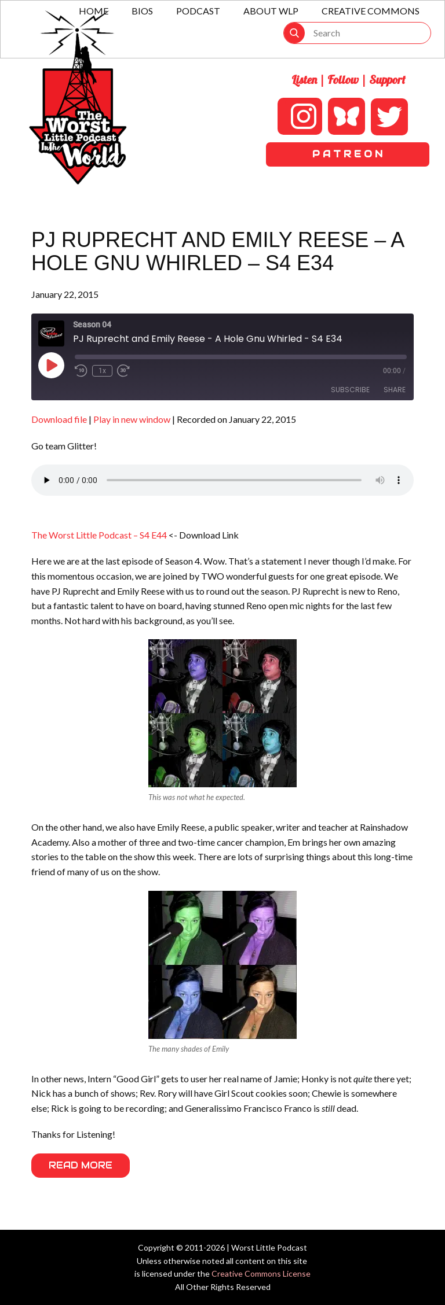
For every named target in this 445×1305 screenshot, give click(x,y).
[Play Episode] (51, 365)
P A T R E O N (347, 154)
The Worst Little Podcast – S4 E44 (99, 534)
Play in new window (131, 419)
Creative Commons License (261, 1273)
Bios (142, 10)
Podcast (198, 10)
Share (395, 390)
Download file (59, 419)
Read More (80, 1165)
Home (93, 10)
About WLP (270, 10)
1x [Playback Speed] (102, 371)
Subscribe (350, 390)
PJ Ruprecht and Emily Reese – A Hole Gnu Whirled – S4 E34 (217, 251)
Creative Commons (371, 10)
